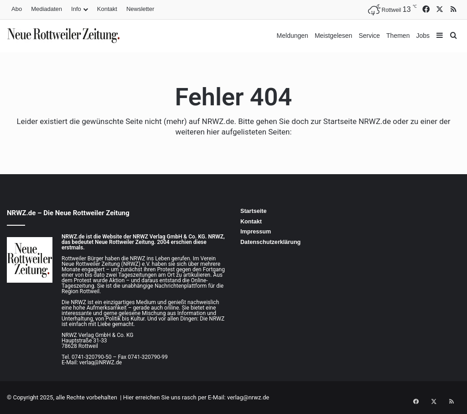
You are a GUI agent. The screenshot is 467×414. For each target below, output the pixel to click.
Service (369, 35)
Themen (398, 35)
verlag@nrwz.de (248, 397)
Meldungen (292, 35)
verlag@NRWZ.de (100, 362)
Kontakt (107, 8)
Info (76, 8)
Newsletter (140, 8)
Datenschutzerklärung (270, 242)
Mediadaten (46, 8)
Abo (16, 8)
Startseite (253, 211)
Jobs (423, 35)
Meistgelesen (334, 35)
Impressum (255, 231)
